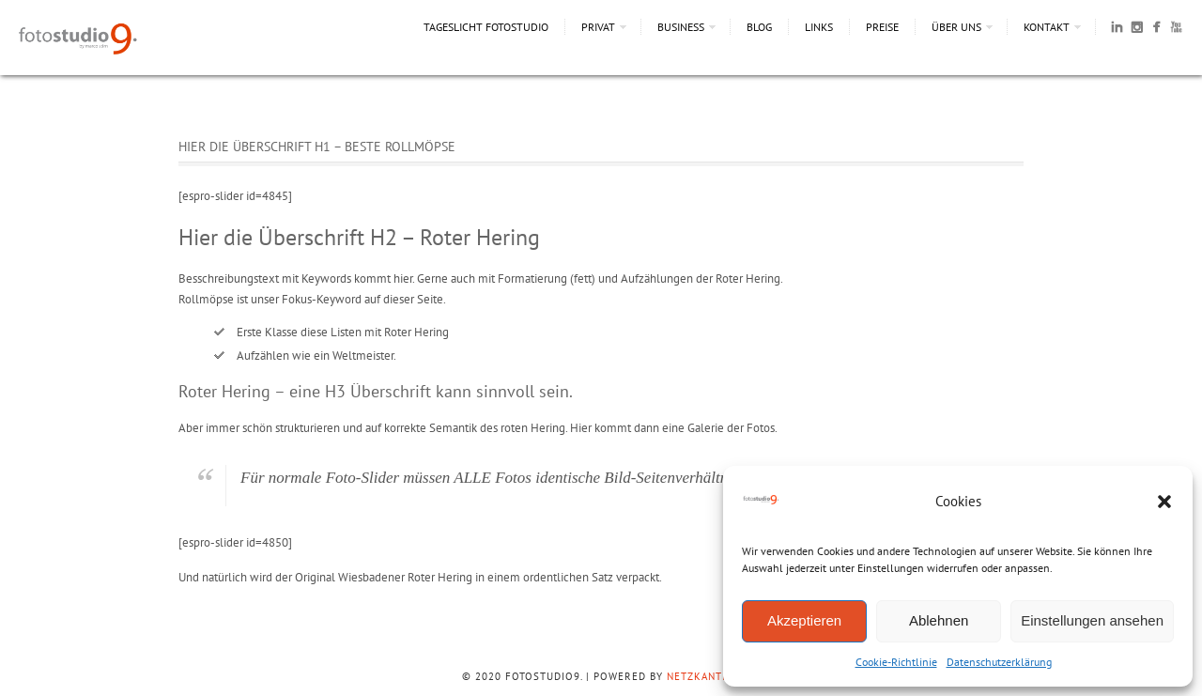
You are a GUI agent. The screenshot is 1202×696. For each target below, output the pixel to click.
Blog (759, 27)
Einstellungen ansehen (1092, 620)
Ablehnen (938, 620)
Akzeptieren (804, 620)
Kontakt (1047, 27)
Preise (882, 27)
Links (819, 27)
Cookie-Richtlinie (896, 662)
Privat (598, 27)
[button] (1164, 501)
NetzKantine (703, 676)
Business (680, 27)
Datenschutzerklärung (999, 662)
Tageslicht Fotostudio (486, 27)
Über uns (956, 27)
